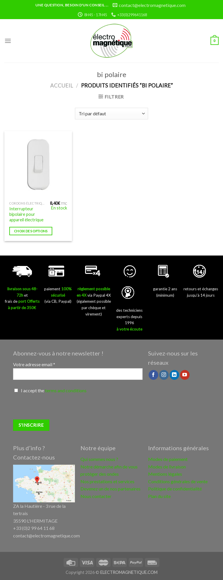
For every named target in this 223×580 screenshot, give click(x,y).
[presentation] (57, 408)
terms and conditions (66, 390)
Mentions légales (165, 474)
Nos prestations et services (107, 481)
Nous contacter (96, 496)
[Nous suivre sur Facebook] (153, 375)
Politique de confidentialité (175, 488)
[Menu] (7, 41)
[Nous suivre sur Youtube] (185, 375)
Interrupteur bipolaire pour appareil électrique (26, 214)
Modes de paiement (168, 459)
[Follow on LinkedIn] (174, 375)
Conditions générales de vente (178, 481)
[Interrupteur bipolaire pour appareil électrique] (38, 164)
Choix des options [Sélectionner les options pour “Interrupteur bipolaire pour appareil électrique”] (31, 231)
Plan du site (159, 496)
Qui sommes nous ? (99, 459)
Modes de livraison (167, 466)
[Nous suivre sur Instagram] (164, 375)
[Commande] (111, 113)
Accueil (61, 85)
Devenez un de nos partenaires (110, 488)
